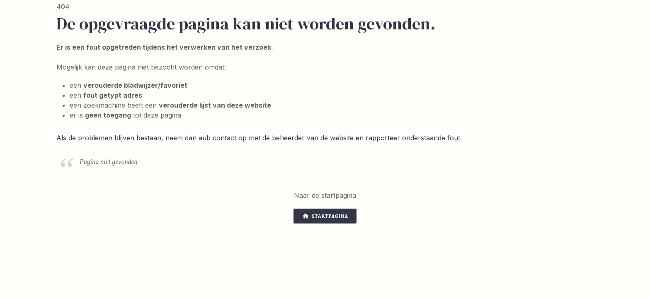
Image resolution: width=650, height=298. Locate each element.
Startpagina (325, 216)
